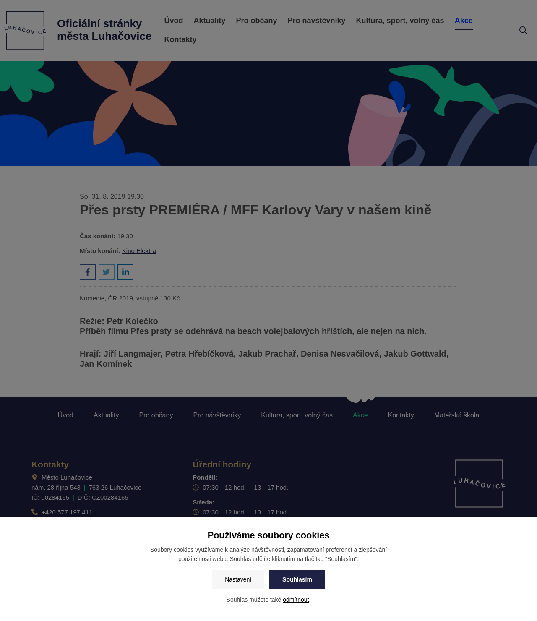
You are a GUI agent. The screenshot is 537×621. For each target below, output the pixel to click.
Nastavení (238, 579)
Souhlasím (297, 579)
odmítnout (296, 599)
